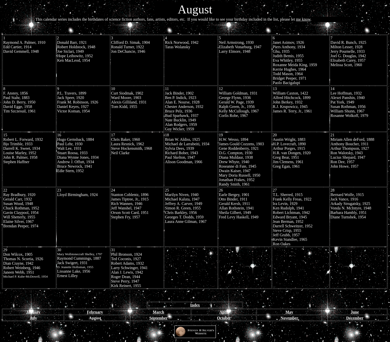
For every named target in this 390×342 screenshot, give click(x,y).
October (224, 318)
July (33, 318)
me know (303, 19)
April (223, 312)
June (355, 312)
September (158, 318)
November (289, 318)
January (33, 312)
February (95, 312)
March (158, 312)
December (354, 318)
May (289, 312)
